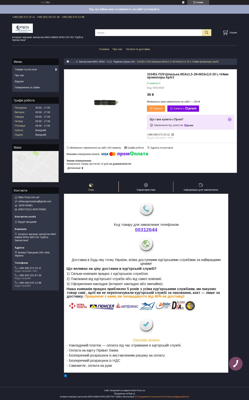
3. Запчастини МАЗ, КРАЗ (90, 61)
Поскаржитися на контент (149, 396)
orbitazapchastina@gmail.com (34, 201)
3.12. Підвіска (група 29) (121, 61)
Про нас (117, 49)
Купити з (185, 108)
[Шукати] (206, 32)
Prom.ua (141, 390)
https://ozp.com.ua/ (28, 197)
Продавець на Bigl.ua (124, 393)
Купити (157, 108)
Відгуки (19, 81)
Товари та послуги (26, 69)
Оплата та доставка (138, 49)
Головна (104, 49)
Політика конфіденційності (176, 396)
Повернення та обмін (27, 87)
